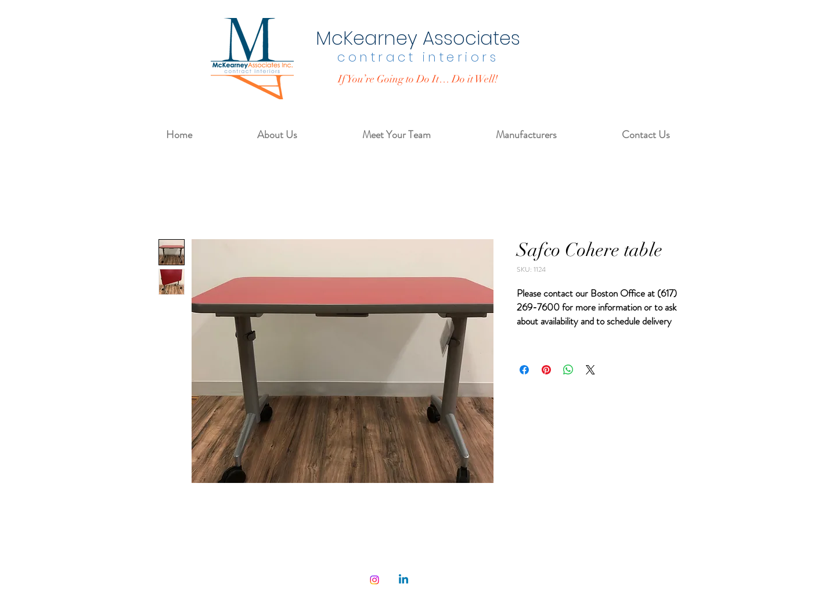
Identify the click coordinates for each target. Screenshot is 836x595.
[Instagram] (374, 580)
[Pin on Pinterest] (546, 370)
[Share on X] (590, 370)
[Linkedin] (403, 580)
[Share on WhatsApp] (568, 370)
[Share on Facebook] (524, 370)
